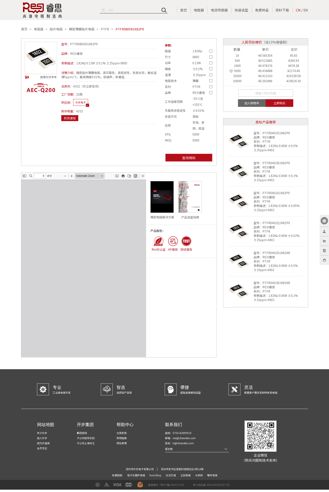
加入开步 (42, 438)
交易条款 (122, 433)
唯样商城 (212, 475)
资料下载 (282, 10)
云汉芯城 (171, 475)
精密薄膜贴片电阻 (81, 29)
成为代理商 (43, 443)
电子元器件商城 (136, 475)
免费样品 (262, 10)
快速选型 (241, 10)
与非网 (199, 475)
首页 (183, 10)
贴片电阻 (56, 29)
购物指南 (122, 438)
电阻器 (199, 10)
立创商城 (185, 475)
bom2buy (156, 475)
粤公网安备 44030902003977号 (211, 484)
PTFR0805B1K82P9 (129, 29)
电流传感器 (219, 10)
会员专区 (42, 448)
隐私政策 (122, 443)
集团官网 (82, 433)
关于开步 (42, 433)
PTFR (105, 29)
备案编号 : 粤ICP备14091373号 (166, 484)
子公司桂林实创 (86, 438)
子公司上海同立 (86, 443)
